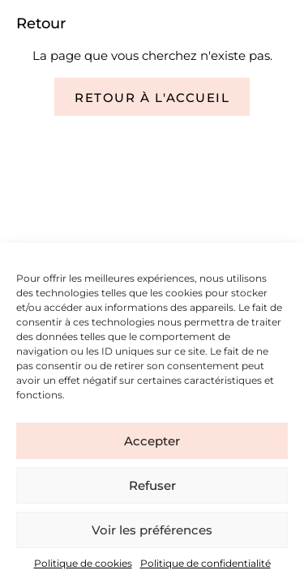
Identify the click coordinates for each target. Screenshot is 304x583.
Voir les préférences (152, 530)
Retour (41, 23)
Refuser (152, 485)
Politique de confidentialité (205, 563)
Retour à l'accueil (152, 97)
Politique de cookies (83, 563)
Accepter (152, 441)
